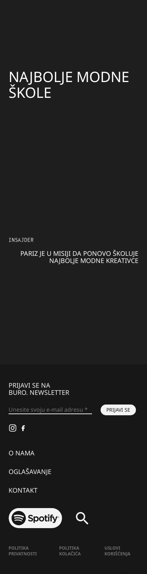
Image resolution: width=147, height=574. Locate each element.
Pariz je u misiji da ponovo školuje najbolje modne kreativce (79, 257)
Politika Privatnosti (23, 551)
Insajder (21, 240)
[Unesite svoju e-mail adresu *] (50, 410)
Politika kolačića (70, 551)
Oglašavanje (30, 471)
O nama (22, 453)
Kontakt (23, 490)
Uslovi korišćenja (118, 551)
